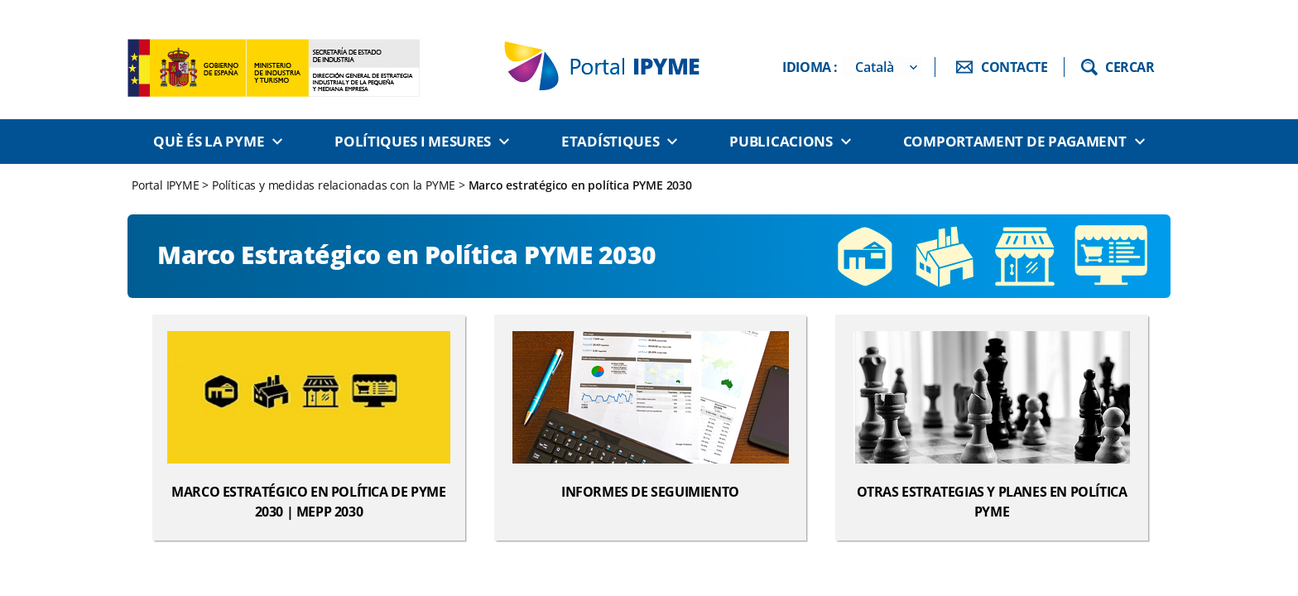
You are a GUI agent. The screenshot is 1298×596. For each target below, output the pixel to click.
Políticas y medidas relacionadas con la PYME (333, 185)
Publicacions (780, 141)
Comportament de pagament (1015, 141)
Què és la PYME (208, 141)
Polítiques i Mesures (412, 141)
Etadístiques (610, 141)
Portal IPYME (167, 185)
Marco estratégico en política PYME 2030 (580, 185)
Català (874, 67)
